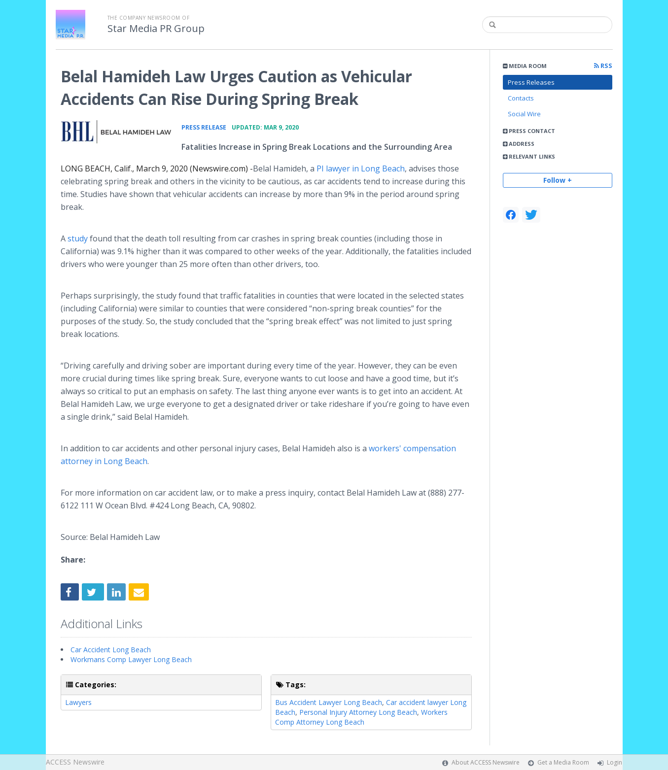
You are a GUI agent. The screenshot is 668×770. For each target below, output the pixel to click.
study (78, 238)
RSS (603, 66)
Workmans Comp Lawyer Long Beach (131, 659)
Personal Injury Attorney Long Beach (358, 712)
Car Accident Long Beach (110, 649)
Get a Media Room (563, 762)
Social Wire (524, 113)
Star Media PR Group (156, 28)
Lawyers (78, 702)
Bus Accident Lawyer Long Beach (328, 702)
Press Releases (531, 82)
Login (614, 762)
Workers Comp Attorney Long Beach (361, 717)
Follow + (557, 180)
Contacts (521, 98)
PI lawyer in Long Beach (360, 168)
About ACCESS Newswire (486, 762)
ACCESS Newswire (75, 762)
